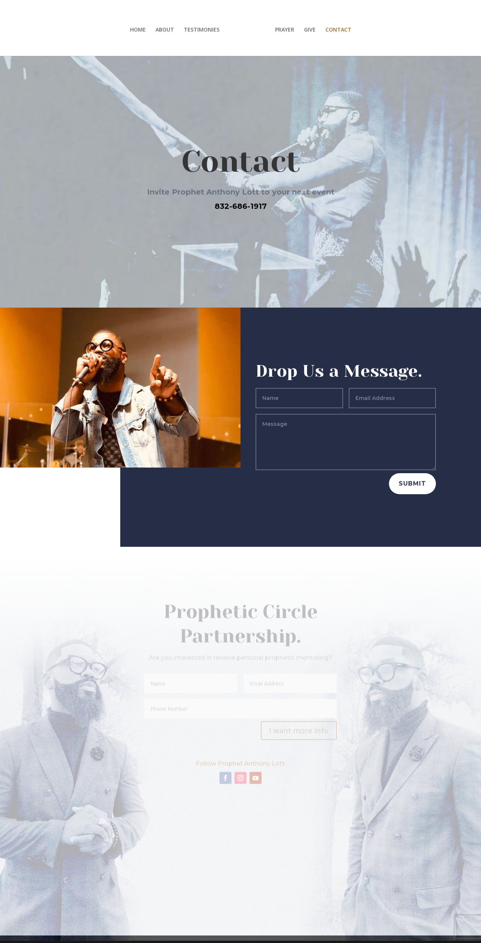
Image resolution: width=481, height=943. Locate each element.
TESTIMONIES (201, 30)
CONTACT (338, 30)
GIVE (310, 30)
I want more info (298, 732)
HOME (138, 30)
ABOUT (165, 30)
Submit (412, 483)
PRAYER (284, 30)
